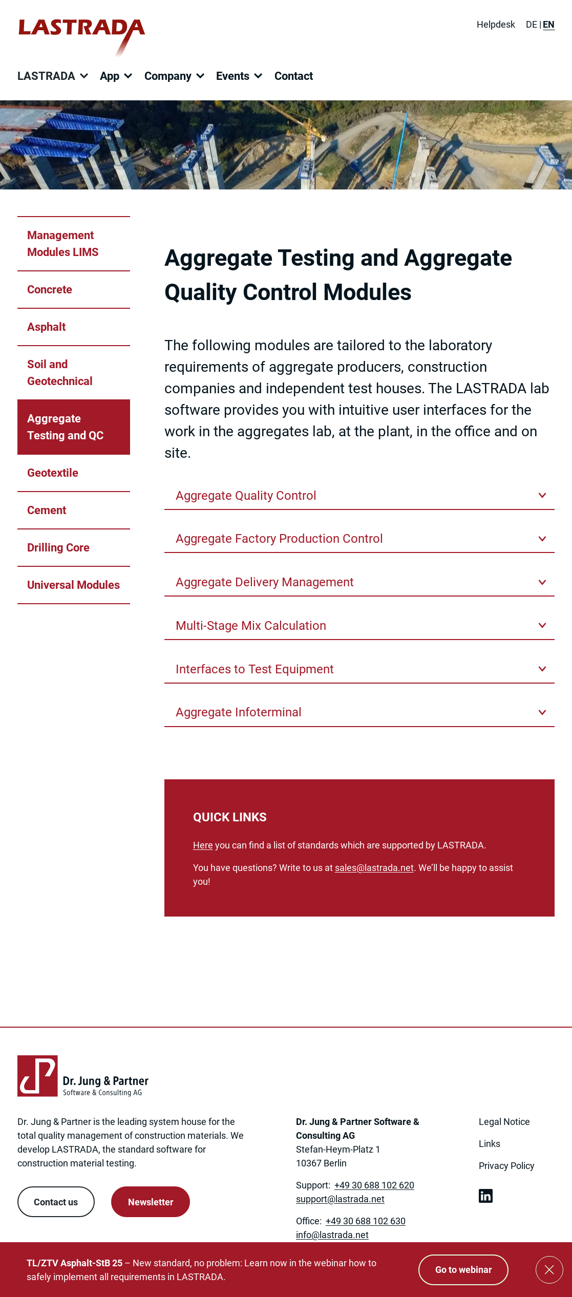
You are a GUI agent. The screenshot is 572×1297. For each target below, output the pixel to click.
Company (168, 76)
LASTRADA (46, 76)
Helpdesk (496, 24)
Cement (46, 510)
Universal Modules (73, 585)
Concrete (49, 289)
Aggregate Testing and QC (65, 427)
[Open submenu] (84, 76)
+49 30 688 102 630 (366, 1221)
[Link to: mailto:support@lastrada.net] (340, 1199)
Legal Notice (504, 1121)
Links (489, 1143)
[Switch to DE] (531, 24)
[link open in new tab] (486, 1196)
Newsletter (151, 1202)
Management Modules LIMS (63, 244)
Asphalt (46, 327)
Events (232, 76)
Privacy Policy (507, 1165)
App (109, 76)
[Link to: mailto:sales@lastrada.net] (374, 867)
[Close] (549, 1270)
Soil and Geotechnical (60, 373)
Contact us (56, 1202)
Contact (293, 76)
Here (203, 845)
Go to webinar (463, 1269)
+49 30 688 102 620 (374, 1185)
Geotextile (52, 472)
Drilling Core (58, 547)
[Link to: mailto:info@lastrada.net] (332, 1234)
